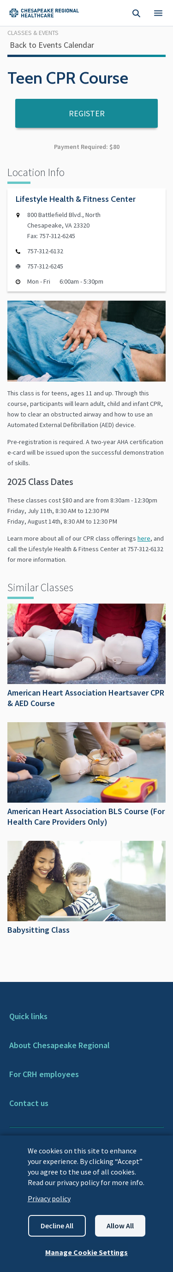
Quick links (28, 1016)
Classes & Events (33, 33)
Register (87, 113)
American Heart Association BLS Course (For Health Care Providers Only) (86, 774)
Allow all (120, 1225)
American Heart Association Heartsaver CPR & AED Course (86, 656)
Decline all (57, 1225)
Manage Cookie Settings (86, 1252)
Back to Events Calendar (52, 45)
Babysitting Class (86, 888)
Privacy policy (49, 1198)
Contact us (28, 1103)
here (143, 538)
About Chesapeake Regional (59, 1045)
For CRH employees (44, 1074)
